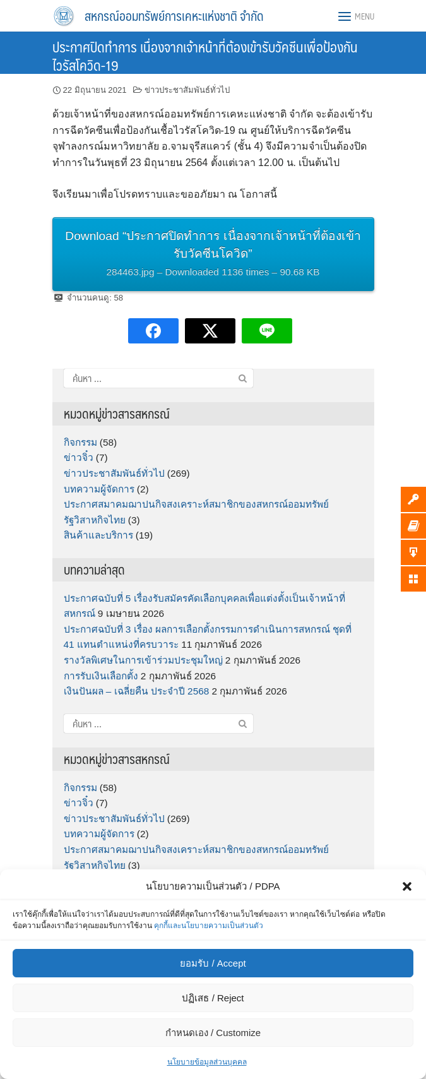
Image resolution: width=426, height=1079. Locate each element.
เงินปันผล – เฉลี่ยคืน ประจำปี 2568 (137, 691)
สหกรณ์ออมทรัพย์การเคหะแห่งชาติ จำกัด (174, 16)
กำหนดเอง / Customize (213, 1032)
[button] (407, 886)
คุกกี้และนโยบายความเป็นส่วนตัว (208, 925)
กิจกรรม (80, 442)
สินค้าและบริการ (98, 535)
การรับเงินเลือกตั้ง (101, 676)
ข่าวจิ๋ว (78, 457)
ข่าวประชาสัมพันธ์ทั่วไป (187, 90)
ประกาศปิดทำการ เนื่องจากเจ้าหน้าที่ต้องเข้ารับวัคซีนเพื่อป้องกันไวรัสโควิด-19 (205, 55)
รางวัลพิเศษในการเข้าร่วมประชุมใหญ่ (143, 660)
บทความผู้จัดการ (99, 489)
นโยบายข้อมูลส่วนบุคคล (207, 1062)
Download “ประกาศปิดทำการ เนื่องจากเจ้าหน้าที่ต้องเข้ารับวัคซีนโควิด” (213, 255)
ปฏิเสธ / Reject (213, 998)
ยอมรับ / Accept (213, 963)
